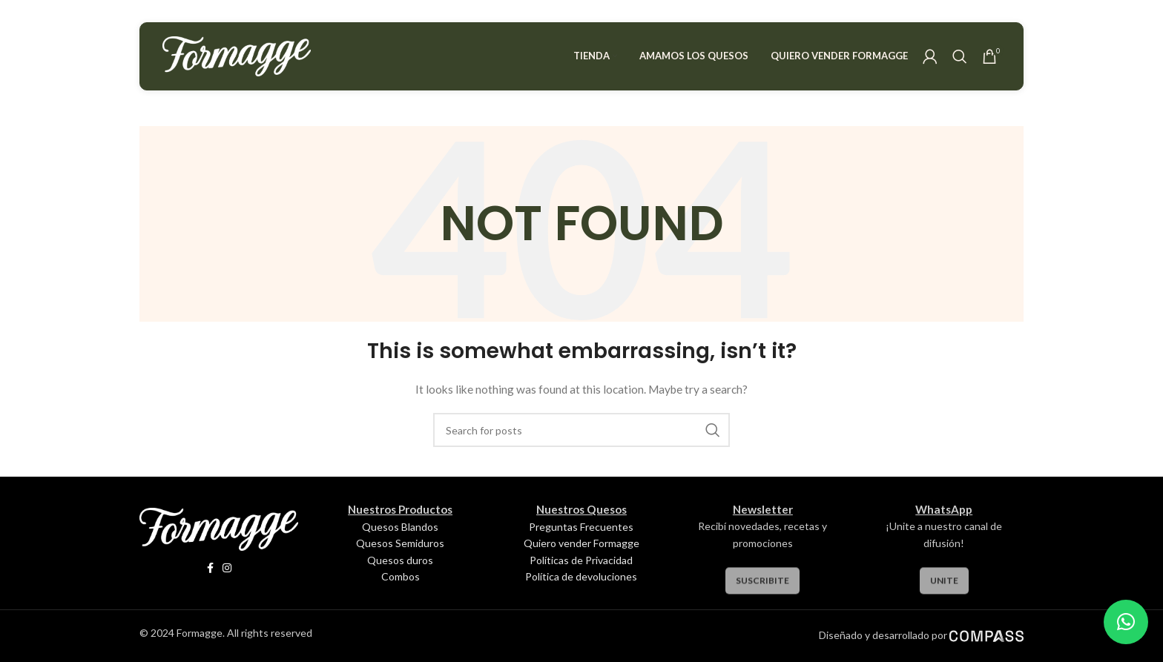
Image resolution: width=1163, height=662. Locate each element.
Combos (400, 576)
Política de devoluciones (581, 576)
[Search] (960, 56)
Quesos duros (400, 560)
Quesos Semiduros (400, 543)
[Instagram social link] (227, 568)
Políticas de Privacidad (581, 560)
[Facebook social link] (210, 568)
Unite (944, 589)
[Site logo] (236, 55)
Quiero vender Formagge (581, 543)
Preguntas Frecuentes (581, 526)
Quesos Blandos (400, 526)
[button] (1126, 622)
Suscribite (762, 589)
